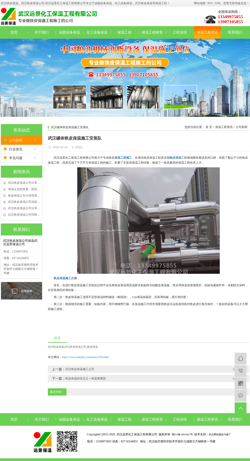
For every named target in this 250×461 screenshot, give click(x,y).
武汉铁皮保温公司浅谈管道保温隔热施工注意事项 (24, 201)
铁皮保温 (92, 346)
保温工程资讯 (207, 32)
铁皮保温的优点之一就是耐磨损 (85, 378)
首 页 (208, 127)
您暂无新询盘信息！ (236, 3)
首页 (14, 32)
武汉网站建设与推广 (220, 434)
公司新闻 (15, 140)
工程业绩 (180, 32)
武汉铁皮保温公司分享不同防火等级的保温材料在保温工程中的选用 (24, 182)
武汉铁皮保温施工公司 (79, 369)
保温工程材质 (152, 32)
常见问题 (15, 158)
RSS (210, 3)
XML (218, 3)
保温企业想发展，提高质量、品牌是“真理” (24, 189)
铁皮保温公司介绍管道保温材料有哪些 (24, 195)
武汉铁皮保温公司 (75, 346)
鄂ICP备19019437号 (182, 434)
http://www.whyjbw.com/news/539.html (85, 357)
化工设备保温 (96, 32)
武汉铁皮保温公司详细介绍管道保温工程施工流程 (24, 214)
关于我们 (42, 32)
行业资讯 (15, 149)
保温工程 (124, 32)
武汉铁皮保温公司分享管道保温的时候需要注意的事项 (24, 208)
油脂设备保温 (69, 32)
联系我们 (235, 32)
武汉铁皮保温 (56, 346)
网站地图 (199, 3)
